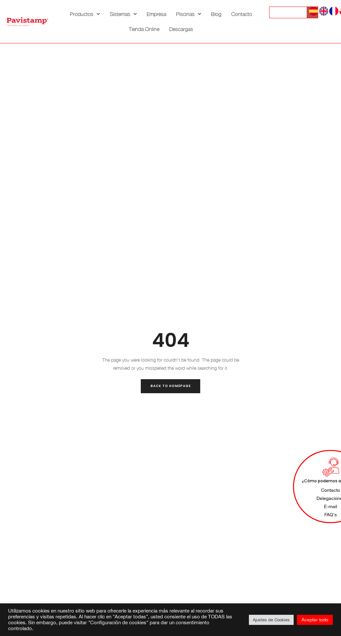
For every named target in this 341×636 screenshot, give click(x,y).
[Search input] (292, 12)
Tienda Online (144, 29)
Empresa (156, 14)
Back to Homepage (171, 385)
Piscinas (188, 14)
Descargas (181, 29)
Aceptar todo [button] (314, 619)
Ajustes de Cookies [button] (271, 619)
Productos (85, 14)
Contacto (241, 14)
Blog (216, 14)
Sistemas (123, 14)
